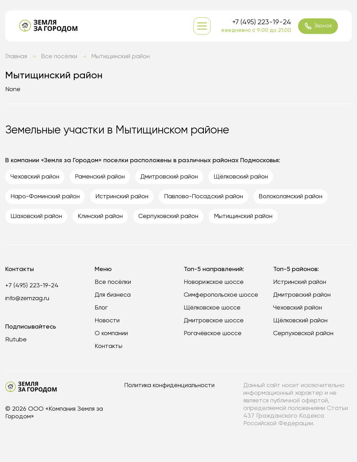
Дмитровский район (302, 295)
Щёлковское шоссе (212, 308)
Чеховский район (297, 308)
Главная (16, 56)
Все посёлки (59, 56)
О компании (111, 333)
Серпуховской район (303, 333)
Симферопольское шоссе (221, 295)
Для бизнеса (113, 295)
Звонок (318, 26)
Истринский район (299, 282)
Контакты (108, 346)
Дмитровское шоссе (214, 320)
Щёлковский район (300, 320)
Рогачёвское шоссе (213, 333)
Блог (101, 308)
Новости (107, 320)
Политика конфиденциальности (169, 385)
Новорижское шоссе (214, 282)
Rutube (16, 340)
